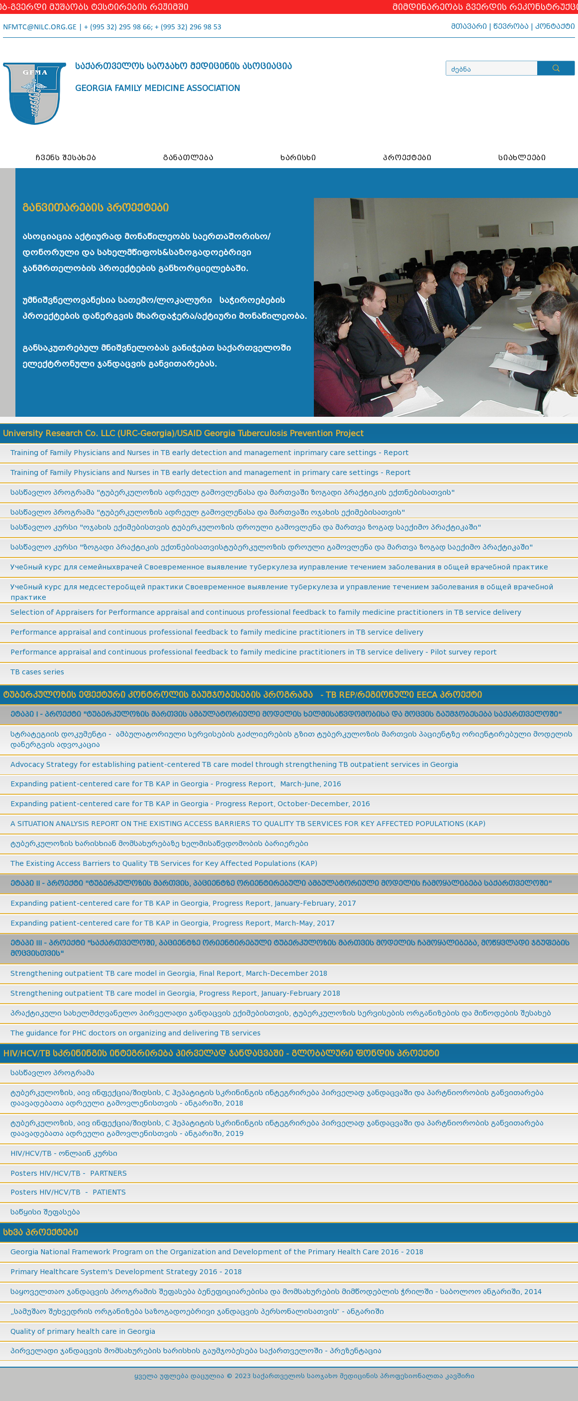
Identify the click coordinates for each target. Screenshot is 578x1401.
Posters (24, 1192)
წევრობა (511, 26)
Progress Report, (242, 903)
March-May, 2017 (304, 923)
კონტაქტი (555, 26)
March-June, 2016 (310, 784)
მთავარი (469, 26)
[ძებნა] (483, 69)
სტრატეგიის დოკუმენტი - (63, 734)
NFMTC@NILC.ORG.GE (40, 27)
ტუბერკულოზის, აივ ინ (55, 1123)
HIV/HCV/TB (61, 1173)
